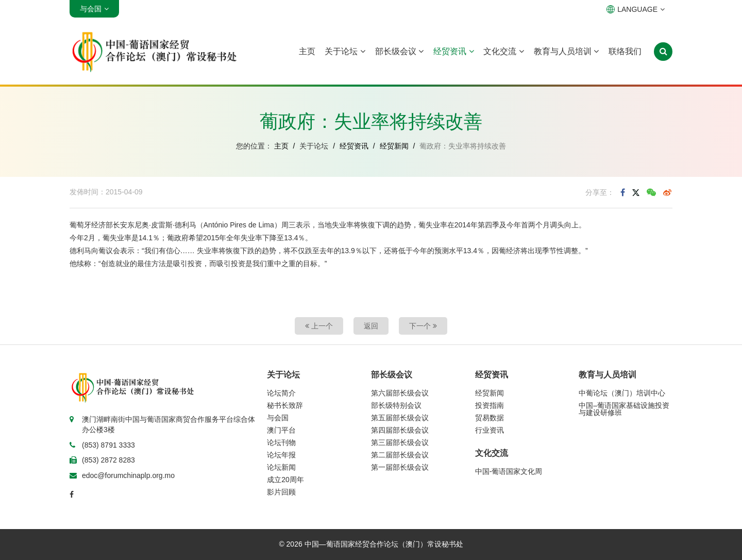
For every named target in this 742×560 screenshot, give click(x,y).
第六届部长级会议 (400, 393)
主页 (307, 51)
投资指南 (489, 405)
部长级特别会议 (396, 405)
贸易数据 (489, 418)
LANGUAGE (635, 9)
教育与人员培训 (566, 51)
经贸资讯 (453, 51)
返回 (371, 326)
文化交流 (503, 51)
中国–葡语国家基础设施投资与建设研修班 (624, 409)
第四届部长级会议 (400, 430)
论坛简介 (281, 393)
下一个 (423, 326)
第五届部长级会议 (400, 418)
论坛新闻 (281, 467)
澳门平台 (281, 430)
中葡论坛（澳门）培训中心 (622, 393)
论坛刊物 (281, 442)
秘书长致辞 (285, 405)
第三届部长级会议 (400, 442)
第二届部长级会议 (400, 455)
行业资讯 (489, 430)
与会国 (278, 418)
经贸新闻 (394, 146)
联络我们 (625, 51)
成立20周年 (285, 479)
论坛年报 (281, 455)
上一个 (319, 326)
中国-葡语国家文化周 (509, 471)
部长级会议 (399, 51)
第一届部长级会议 (400, 467)
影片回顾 (281, 492)
